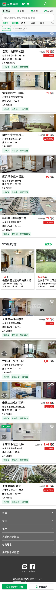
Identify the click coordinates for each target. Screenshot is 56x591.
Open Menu (51, 4)
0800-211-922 (36, 579)
